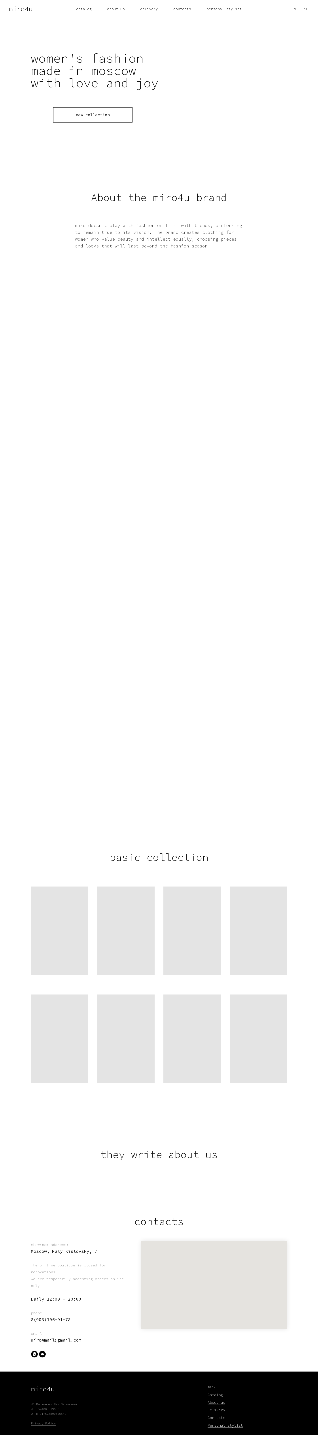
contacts (182, 9)
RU (305, 9)
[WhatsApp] (34, 1354)
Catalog (215, 1394)
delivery (149, 9)
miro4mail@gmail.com (56, 1340)
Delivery (216, 1410)
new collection (93, 114)
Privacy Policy (43, 1423)
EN (294, 9)
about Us (116, 9)
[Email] (42, 1354)
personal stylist (224, 9)
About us (216, 1402)
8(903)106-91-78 (51, 1319)
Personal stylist (225, 1425)
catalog (84, 9)
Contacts (216, 1417)
